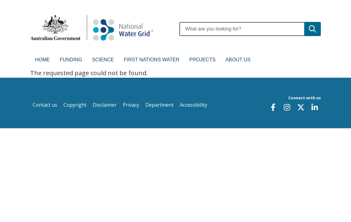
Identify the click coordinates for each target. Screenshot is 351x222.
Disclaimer (105, 104)
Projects (202, 59)
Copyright (75, 104)
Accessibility (193, 104)
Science (103, 59)
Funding (71, 59)
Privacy (131, 104)
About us (238, 59)
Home (42, 59)
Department (159, 104)
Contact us (45, 104)
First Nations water (152, 59)
